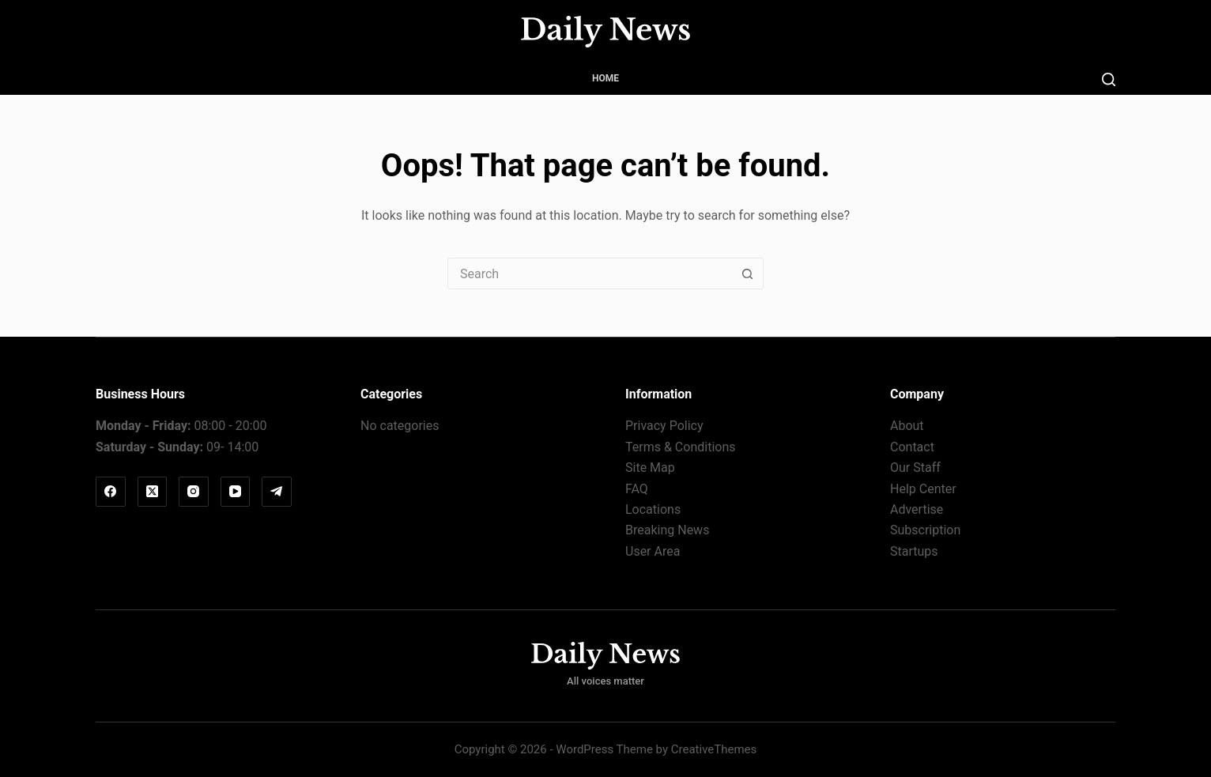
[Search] (1108, 79)
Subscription (925, 529)
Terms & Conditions (680, 447)
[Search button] (747, 273)
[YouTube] (236, 492)
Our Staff (915, 467)
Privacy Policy (664, 425)
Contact (912, 447)
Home (605, 78)
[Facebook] (111, 492)
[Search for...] (589, 273)
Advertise (916, 509)
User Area (652, 551)
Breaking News (667, 529)
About (907, 425)
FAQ (636, 488)
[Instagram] (194, 492)
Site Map (650, 467)
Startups (914, 551)
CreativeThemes (714, 749)
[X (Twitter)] (153, 492)
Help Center (923, 488)
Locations (653, 509)
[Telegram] (277, 492)
